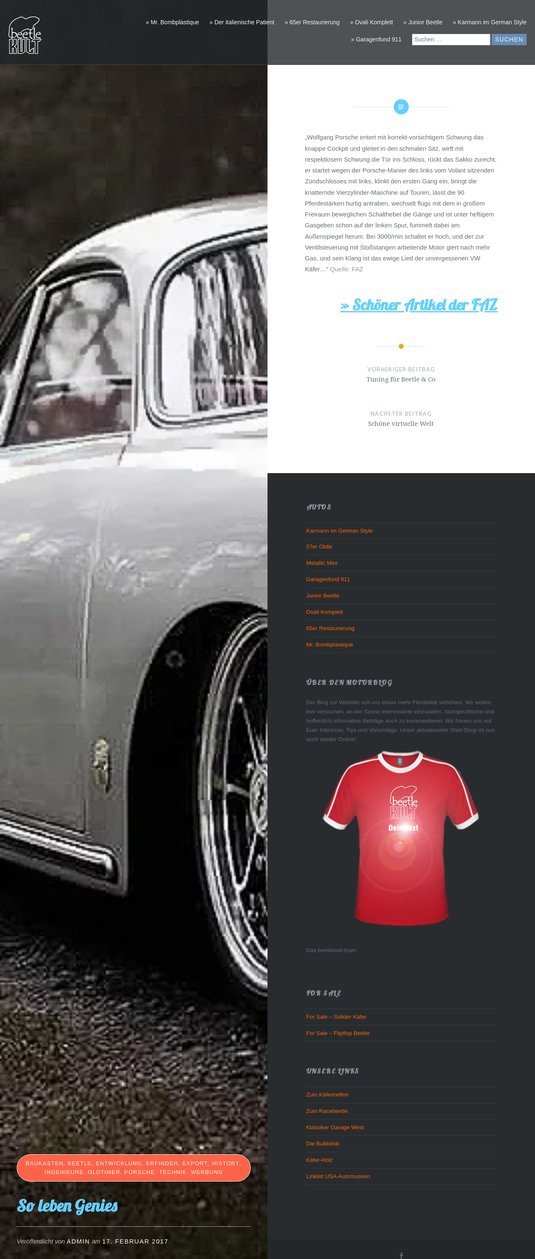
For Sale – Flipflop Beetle (338, 1033)
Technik (173, 1172)
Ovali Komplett (324, 612)
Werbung (207, 1172)
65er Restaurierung (330, 628)
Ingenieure (64, 1172)
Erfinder (162, 1163)
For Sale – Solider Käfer (336, 1017)
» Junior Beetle (422, 22)
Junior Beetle (322, 595)
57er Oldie (319, 546)
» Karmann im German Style (490, 22)
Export (195, 1163)
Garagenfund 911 (328, 579)
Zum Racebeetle (327, 1111)
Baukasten (45, 1163)
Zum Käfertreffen (327, 1095)
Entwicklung (119, 1163)
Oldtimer (104, 1172)
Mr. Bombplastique (329, 644)
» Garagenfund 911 (376, 39)
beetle (80, 1163)
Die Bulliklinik (323, 1144)
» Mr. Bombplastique (172, 22)
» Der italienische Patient (241, 22)
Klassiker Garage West (335, 1127)
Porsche (139, 1172)
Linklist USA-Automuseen (338, 1176)
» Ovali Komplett (371, 22)
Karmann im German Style (339, 531)
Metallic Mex (322, 563)
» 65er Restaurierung (312, 22)
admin (78, 1241)
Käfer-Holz (319, 1160)
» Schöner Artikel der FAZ (418, 304)
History (225, 1163)
